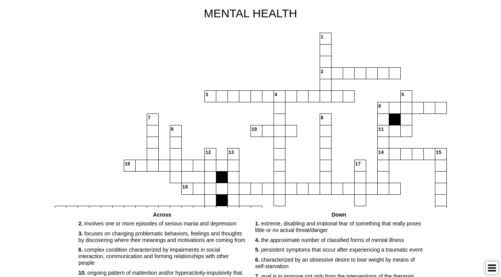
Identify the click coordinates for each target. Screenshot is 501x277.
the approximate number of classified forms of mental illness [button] (329, 240)
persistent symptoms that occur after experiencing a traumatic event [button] (339, 250)
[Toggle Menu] (492, 268)
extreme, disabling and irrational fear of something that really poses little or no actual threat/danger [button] (338, 226)
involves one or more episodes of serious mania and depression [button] (157, 223)
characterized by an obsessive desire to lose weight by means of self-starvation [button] (335, 263)
